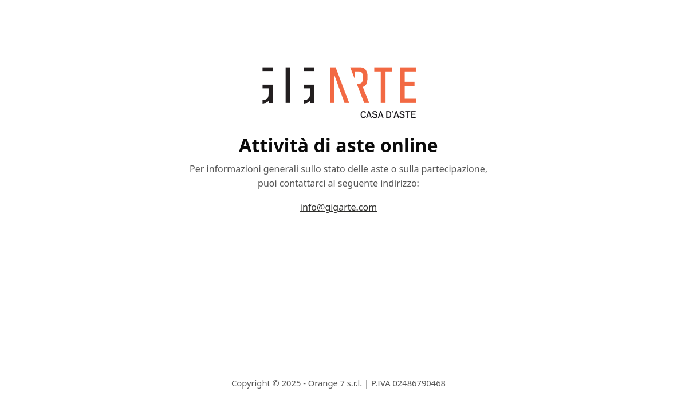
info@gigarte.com (338, 207)
